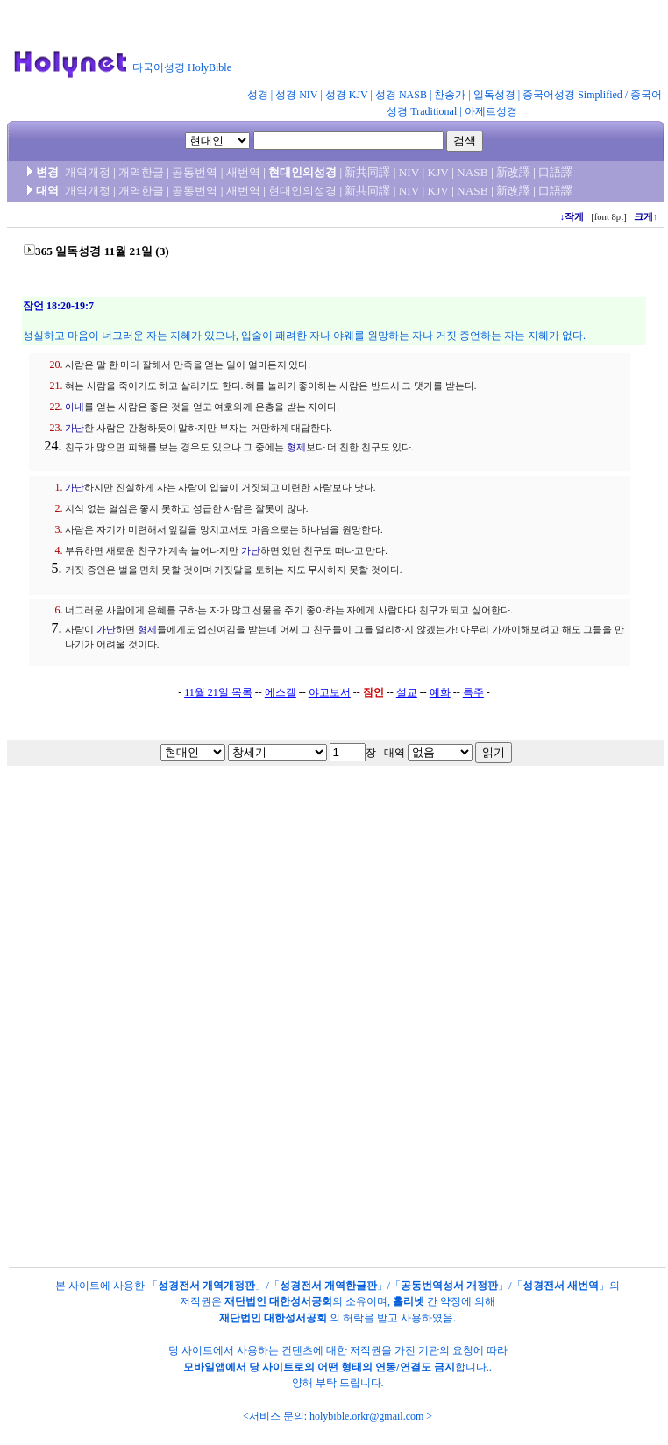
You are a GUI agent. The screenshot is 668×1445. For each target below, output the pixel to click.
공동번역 (194, 172)
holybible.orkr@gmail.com (366, 1416)
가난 (74, 428)
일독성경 (494, 95)
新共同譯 (367, 172)
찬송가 (449, 95)
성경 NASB (401, 95)
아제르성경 (491, 111)
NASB (472, 172)
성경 (257, 95)
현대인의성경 (302, 190)
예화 (440, 692)
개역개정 (87, 172)
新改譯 (513, 172)
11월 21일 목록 (218, 692)
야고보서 (330, 692)
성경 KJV (346, 95)
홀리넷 (408, 1301)
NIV (409, 172)
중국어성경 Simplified (572, 95)
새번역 (243, 172)
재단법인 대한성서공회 (278, 1301)
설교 (406, 692)
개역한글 (141, 172)
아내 (74, 407)
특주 (473, 692)
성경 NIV (296, 95)
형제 (296, 447)
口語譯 (555, 172)
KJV (438, 172)
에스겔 (280, 692)
